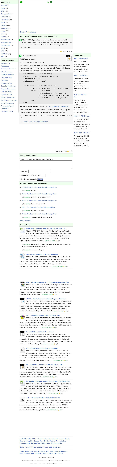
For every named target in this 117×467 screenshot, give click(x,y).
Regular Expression (8, 89)
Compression (5, 14)
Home (22, 32)
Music (46, 443)
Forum (60, 455)
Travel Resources (7, 103)
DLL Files (4, 80)
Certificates (63, 453)
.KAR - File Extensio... (82, 75)
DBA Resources (6, 72)
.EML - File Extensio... (82, 58)
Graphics (4, 28)
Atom (55, 449)
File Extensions (6, 83)
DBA (35, 453)
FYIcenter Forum (7, 111)
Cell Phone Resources (9, 100)
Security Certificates (8, 86)
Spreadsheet (5, 45)
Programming (6, 42)
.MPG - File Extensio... (82, 133)
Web (2, 51)
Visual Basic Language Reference (36, 121)
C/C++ (3, 11)
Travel (50, 455)
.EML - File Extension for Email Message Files (38, 209)
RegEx (22, 455)
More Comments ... (26, 222)
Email (3, 22)
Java (3, 34)
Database (4, 17)
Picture (3, 36)
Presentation (5, 39)
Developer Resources (9, 69)
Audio (3, 8)
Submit (40, 181)
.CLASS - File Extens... (82, 116)
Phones (44, 455)
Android (4, 5)
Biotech (38, 455)
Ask (59, 449)
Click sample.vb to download (58, 106)
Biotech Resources (8, 97)
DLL (51, 453)
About (30, 449)
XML (2, 56)
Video (3, 48)
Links (27, 455)
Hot (26, 449)
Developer (29, 453)
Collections (38, 449)
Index (46, 449)
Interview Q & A (6, 94)
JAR (47, 453)
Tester (22, 453)
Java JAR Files (6, 77)
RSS (50, 449)
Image (3, 31)
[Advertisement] (10, 139)
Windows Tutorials (7, 74)
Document (4, 19)
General (4, 25)
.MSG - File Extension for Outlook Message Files (39, 189)
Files (56, 453)
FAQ (55, 455)
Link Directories (6, 92)
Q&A (32, 455)
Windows (4, 54)
